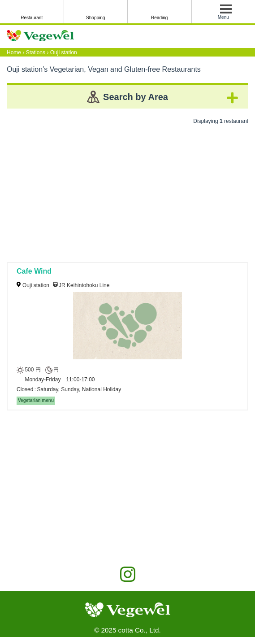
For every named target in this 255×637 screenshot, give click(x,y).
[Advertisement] (127, 190)
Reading (159, 17)
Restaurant (32, 17)
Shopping (95, 17)
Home (14, 52)
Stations (35, 52)
